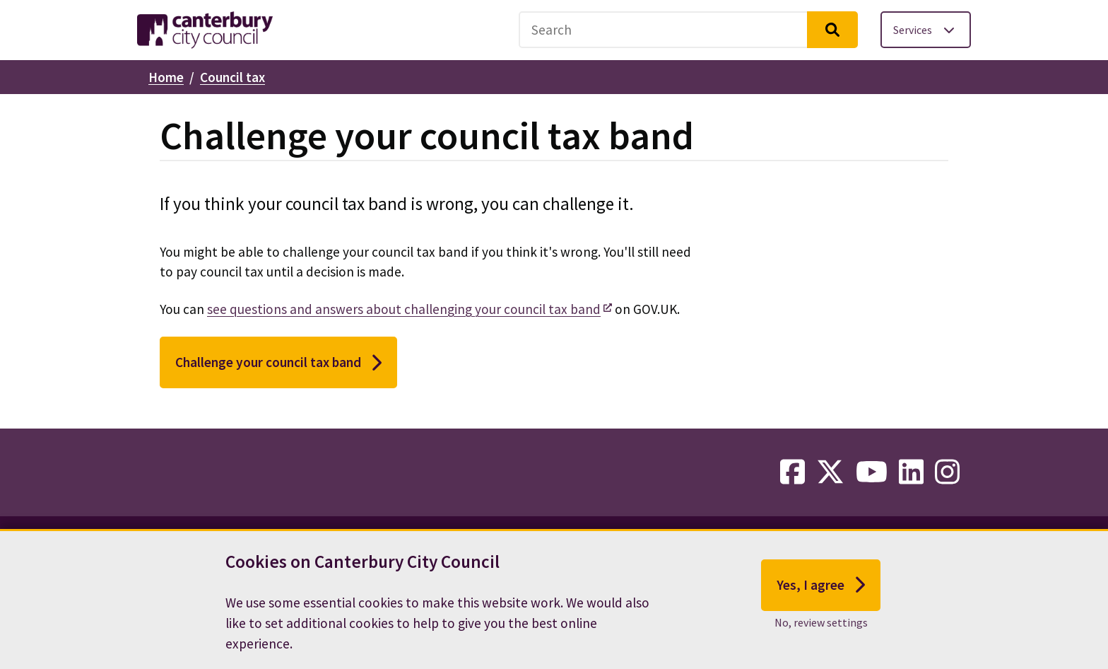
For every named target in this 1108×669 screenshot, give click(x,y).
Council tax (232, 77)
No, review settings (821, 630)
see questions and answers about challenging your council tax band (404, 309)
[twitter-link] (830, 472)
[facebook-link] (792, 472)
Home (166, 77)
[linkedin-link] (911, 472)
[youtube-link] (872, 472)
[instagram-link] (947, 472)
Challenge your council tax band (278, 363)
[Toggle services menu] (925, 29)
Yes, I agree (821, 592)
